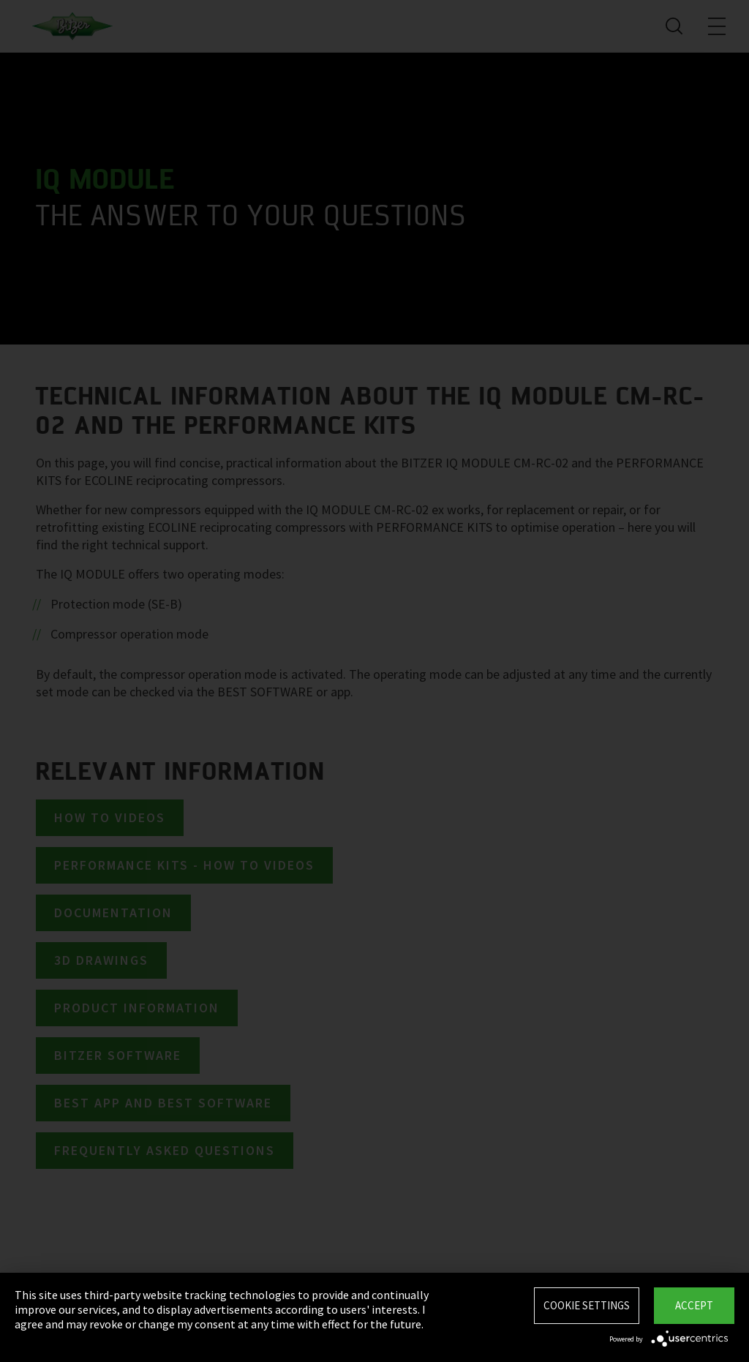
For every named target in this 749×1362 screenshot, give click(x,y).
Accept (694, 1305)
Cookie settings (586, 1305)
